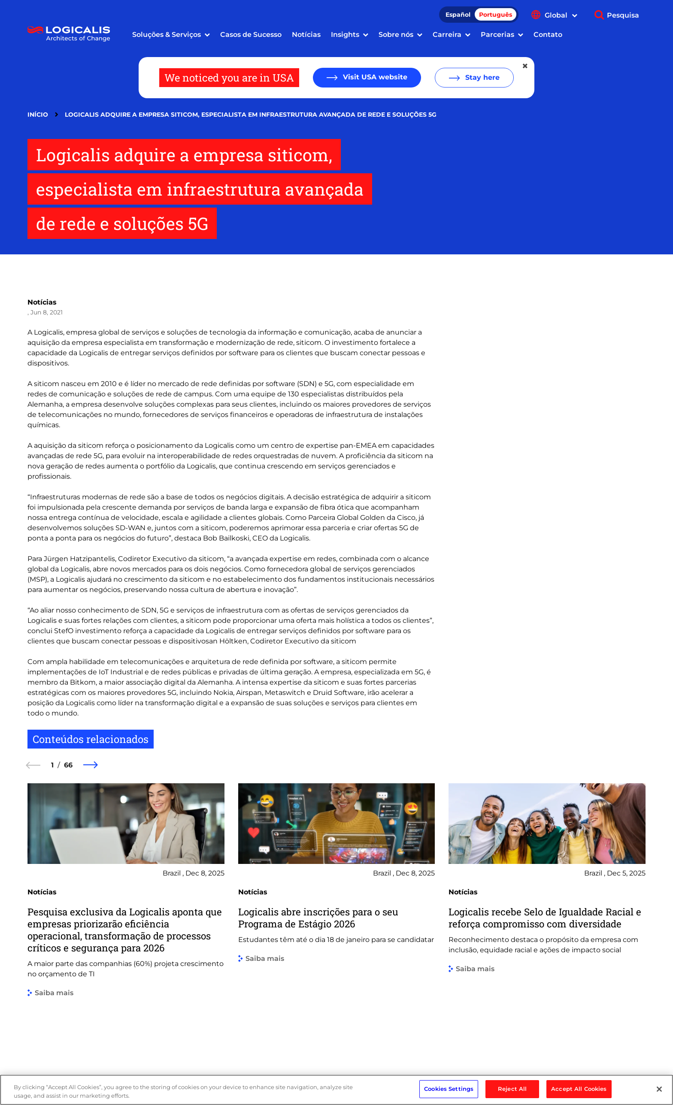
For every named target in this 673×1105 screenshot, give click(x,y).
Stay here (481, 77)
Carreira (447, 34)
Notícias (306, 34)
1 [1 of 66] (52, 765)
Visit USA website (374, 77)
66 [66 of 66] (68, 765)
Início (37, 114)
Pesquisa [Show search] (623, 15)
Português (495, 14)
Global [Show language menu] (561, 15)
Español (458, 14)
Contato (548, 34)
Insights (345, 34)
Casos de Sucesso (251, 34)
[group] (126, 915)
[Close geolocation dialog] (526, 66)
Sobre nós (396, 34)
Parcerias (497, 34)
